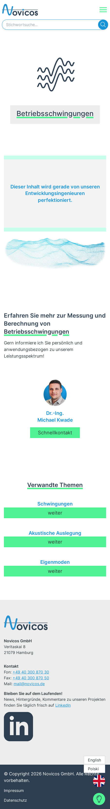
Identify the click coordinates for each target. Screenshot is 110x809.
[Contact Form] (99, 799)
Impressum (14, 790)
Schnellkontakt (55, 433)
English (94, 760)
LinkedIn (63, 705)
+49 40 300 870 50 (31, 677)
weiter (55, 513)
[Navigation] (103, 10)
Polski (93, 768)
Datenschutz (15, 800)
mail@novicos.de (29, 683)
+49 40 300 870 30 (31, 672)
